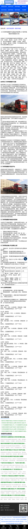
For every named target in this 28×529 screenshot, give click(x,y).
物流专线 (24, 6)
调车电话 (17, 527)
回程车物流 (17, 6)
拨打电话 (10, 527)
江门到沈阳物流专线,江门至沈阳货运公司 (11, 469)
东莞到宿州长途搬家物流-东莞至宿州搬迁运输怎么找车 (14, 437)
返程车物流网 (10, 28)
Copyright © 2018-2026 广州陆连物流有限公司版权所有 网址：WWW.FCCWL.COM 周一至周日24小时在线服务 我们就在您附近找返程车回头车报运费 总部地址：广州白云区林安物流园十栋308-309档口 (14, 520)
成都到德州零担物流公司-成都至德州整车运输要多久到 (14, 482)
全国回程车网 (3, 527)
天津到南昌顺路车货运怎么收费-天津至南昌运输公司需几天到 (14, 429)
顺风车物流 (17, 9)
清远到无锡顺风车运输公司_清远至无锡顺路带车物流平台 (14, 431)
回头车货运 (4, 9)
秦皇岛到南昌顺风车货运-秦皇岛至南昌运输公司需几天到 (14, 443)
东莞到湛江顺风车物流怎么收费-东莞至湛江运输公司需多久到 (14, 422)
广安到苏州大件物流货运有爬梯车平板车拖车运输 (14, 475)
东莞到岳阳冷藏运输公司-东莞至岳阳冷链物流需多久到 (14, 495)
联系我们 (24, 527)
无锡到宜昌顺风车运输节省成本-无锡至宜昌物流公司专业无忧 (14, 427)
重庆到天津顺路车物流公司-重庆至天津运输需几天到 (13, 420)
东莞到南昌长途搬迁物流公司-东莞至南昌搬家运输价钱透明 (14, 488)
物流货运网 (4, 6)
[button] (14, 24)
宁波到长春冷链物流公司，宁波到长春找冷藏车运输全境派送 (14, 463)
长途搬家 (24, 9)
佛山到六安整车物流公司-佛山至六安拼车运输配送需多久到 (14, 450)
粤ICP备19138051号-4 (10, 510)
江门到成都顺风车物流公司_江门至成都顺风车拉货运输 (14, 425)
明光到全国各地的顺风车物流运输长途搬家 (12, 456)
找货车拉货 (10, 6)
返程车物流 (10, 9)
